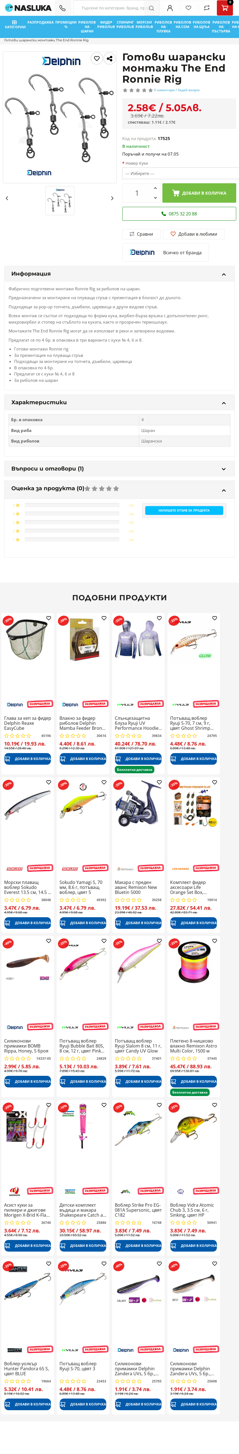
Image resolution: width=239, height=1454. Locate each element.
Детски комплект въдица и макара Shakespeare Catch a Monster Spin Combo (81, 1210)
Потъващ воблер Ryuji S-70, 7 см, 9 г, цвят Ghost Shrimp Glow (190, 723)
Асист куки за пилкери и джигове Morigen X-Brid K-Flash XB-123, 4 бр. (27, 1210)
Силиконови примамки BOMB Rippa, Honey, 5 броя (26, 1046)
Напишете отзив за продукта (184, 510)
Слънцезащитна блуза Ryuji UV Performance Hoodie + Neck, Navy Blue (137, 723)
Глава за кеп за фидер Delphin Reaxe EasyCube (27, 723)
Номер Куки (137, 163)
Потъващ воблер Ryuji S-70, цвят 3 (78, 1366)
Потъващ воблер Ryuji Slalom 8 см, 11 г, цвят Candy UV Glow (138, 1046)
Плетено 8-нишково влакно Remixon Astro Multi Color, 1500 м (193, 1046)
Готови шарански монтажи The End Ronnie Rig (46, 40)
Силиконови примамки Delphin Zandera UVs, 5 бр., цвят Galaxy (135, 1368)
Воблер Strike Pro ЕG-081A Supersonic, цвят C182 (138, 1210)
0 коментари (164, 90)
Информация (118, 273)
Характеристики (118, 402)
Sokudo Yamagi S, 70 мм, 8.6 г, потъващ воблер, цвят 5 (80, 887)
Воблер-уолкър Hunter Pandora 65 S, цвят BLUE (26, 1368)
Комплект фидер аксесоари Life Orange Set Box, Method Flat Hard (188, 887)
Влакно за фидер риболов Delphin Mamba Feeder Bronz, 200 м (82, 723)
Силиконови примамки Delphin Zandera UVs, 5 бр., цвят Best (190, 1368)
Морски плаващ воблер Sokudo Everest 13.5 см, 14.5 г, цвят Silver (27, 887)
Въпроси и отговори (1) (118, 468)
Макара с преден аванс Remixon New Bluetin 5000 (136, 887)
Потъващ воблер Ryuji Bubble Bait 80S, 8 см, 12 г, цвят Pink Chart (81, 1046)
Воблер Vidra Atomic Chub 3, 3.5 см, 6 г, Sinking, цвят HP (192, 1210)
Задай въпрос (189, 90)
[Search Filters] (116, 8)
